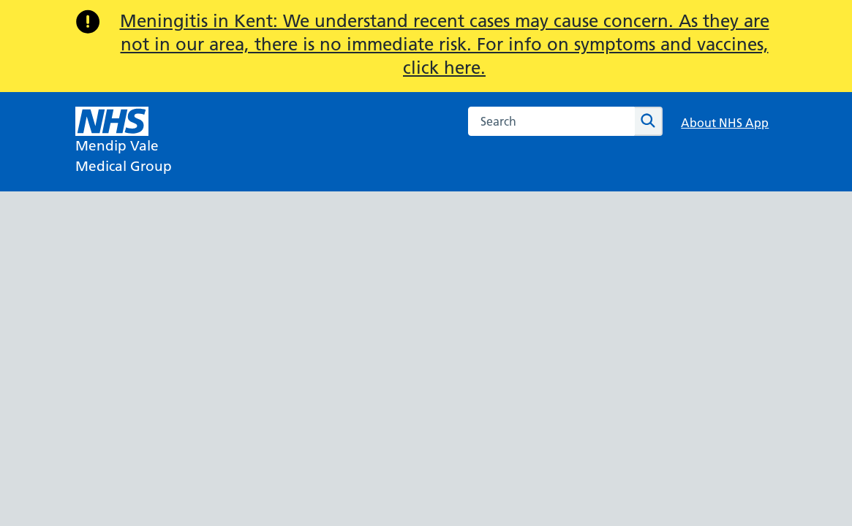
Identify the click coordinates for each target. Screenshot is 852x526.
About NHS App (725, 122)
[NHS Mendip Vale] (123, 142)
